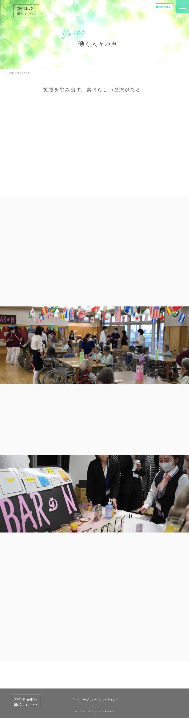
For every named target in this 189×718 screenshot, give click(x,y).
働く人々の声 (23, 72)
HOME (11, 72)
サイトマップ (110, 699)
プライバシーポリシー (84, 699)
